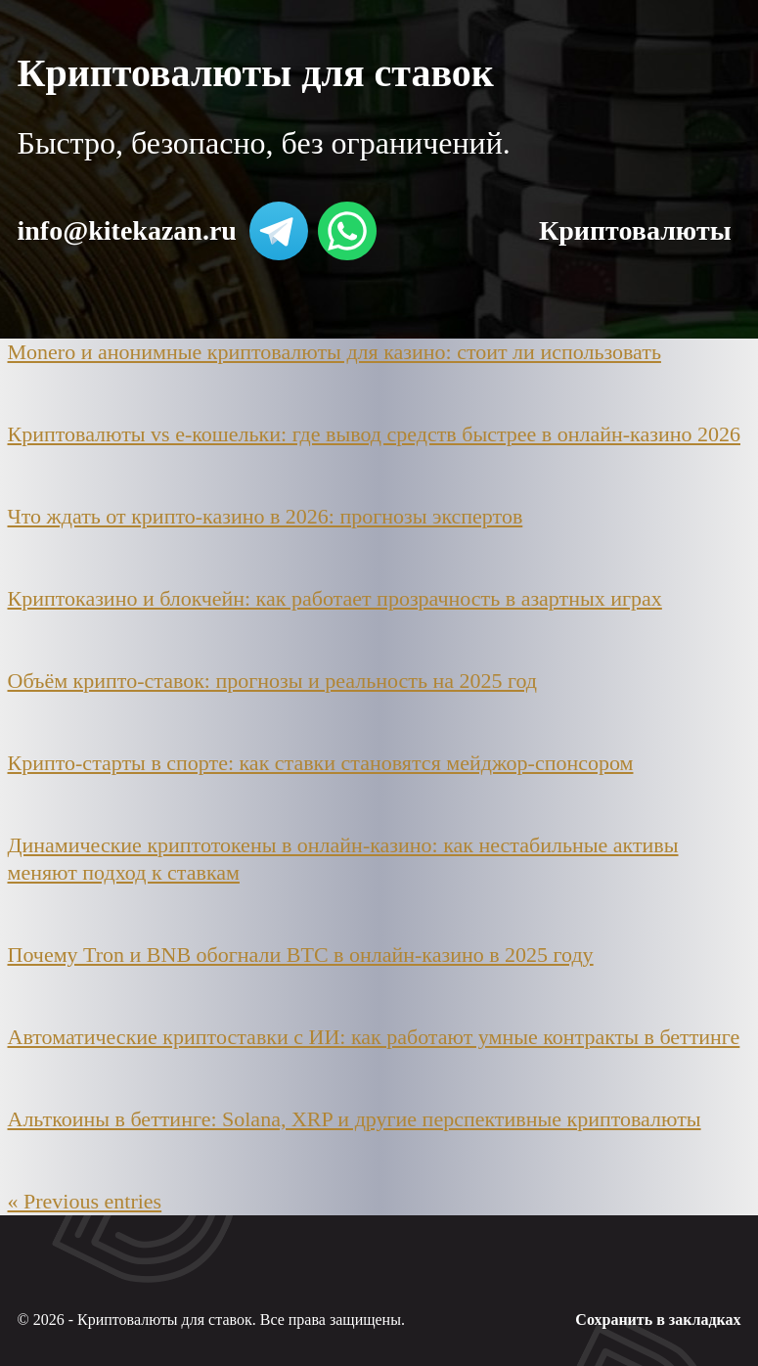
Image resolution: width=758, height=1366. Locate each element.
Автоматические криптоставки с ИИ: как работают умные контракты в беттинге (374, 1036)
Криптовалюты (635, 230)
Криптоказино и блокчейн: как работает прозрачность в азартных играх (335, 598)
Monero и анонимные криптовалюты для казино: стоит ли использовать (334, 352)
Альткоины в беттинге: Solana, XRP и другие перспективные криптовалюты (354, 1119)
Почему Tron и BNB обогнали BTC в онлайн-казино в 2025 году (301, 954)
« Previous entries (85, 1201)
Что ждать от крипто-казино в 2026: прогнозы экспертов (265, 516)
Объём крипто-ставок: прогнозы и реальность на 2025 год (273, 680)
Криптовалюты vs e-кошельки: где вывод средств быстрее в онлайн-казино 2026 (374, 434)
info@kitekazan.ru (127, 230)
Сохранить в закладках (657, 1319)
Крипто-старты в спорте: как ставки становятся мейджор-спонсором (321, 763)
